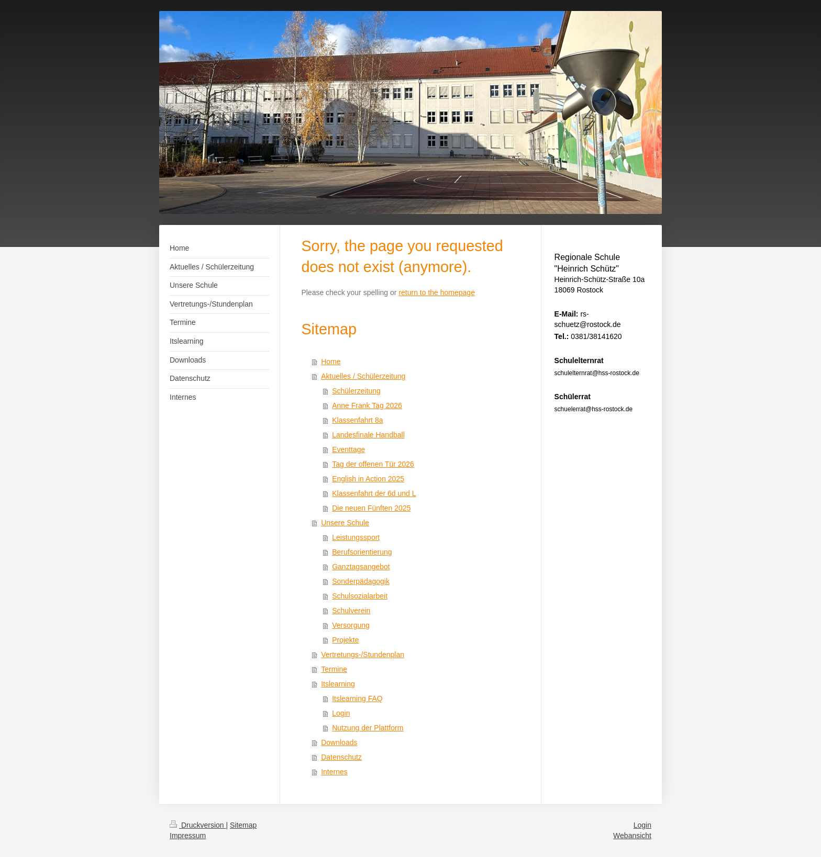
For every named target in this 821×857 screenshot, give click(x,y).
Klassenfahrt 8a (357, 420)
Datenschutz (341, 757)
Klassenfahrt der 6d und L (374, 493)
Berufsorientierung (362, 552)
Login (341, 713)
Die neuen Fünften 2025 (371, 508)
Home (330, 361)
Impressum (188, 835)
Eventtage (348, 449)
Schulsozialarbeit (359, 596)
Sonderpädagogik (361, 581)
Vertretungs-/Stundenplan (362, 654)
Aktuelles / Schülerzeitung (363, 376)
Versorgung (351, 625)
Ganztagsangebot (361, 566)
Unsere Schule (345, 522)
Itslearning (338, 684)
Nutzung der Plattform (367, 728)
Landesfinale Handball (368, 435)
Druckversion (198, 825)
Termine (334, 669)
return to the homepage (436, 292)
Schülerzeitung (356, 391)
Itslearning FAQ (357, 698)
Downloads (339, 742)
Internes (334, 772)
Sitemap (243, 825)
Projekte (345, 640)
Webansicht (632, 835)
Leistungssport (356, 537)
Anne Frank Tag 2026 (367, 405)
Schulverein (351, 610)
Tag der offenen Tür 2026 (373, 464)
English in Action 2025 (368, 479)
